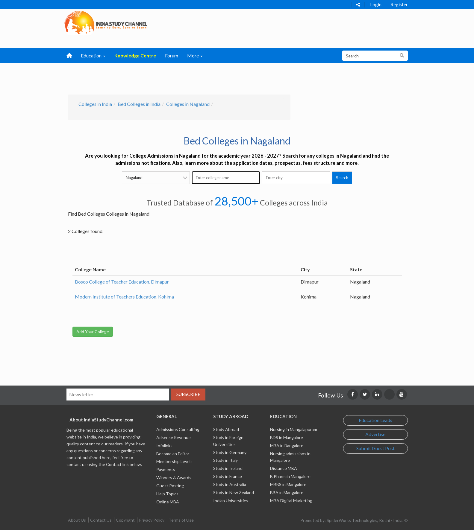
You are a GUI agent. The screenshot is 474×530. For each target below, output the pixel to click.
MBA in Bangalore (286, 445)
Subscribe (188, 394)
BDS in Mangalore (286, 437)
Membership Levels (174, 461)
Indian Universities (230, 500)
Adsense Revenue (173, 437)
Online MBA (167, 501)
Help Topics (167, 493)
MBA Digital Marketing (291, 500)
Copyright (125, 520)
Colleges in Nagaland (188, 104)
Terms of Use (181, 520)
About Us (77, 520)
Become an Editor (172, 453)
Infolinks (164, 445)
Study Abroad (226, 429)
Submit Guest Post (375, 448)
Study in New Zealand (233, 492)
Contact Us (101, 520)
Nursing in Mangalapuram (293, 429)
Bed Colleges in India (139, 104)
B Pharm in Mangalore (290, 476)
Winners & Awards (173, 477)
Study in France (227, 476)
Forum (171, 55)
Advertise (375, 434)
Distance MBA (283, 468)
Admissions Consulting (177, 429)
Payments (165, 469)
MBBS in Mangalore (288, 484)
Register (399, 4)
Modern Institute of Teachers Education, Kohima (124, 296)
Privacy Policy (151, 520)
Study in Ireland (228, 468)
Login (375, 4)
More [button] (195, 55)
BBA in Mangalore (286, 492)
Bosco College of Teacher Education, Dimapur (122, 281)
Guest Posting (170, 485)
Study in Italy (225, 460)
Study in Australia (229, 484)
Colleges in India (95, 104)
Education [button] (93, 55)
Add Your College (92, 331)
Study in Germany (229, 452)
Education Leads (375, 420)
